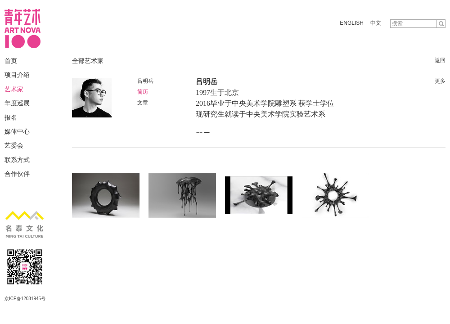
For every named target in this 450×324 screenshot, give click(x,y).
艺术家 (13, 89)
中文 (375, 23)
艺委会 (13, 145)
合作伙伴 (17, 173)
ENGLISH (352, 23)
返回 (440, 60)
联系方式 (17, 159)
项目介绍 (17, 74)
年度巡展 (17, 103)
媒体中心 (17, 131)
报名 (10, 117)
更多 (440, 81)
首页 (10, 60)
